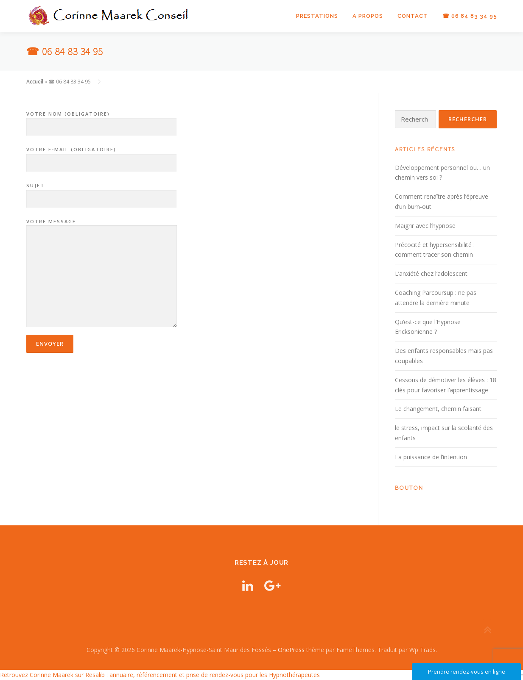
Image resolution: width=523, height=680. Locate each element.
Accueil (34, 81)
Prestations (317, 16)
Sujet (101, 192)
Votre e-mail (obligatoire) (101, 156)
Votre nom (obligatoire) (101, 121)
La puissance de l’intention (431, 457)
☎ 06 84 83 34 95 (469, 16)
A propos (367, 16)
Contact (412, 16)
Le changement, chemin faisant (438, 409)
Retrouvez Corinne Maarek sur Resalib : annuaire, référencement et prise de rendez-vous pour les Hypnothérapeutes (160, 675)
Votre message (101, 273)
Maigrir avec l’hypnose (425, 226)
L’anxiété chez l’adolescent (431, 273)
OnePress (291, 650)
